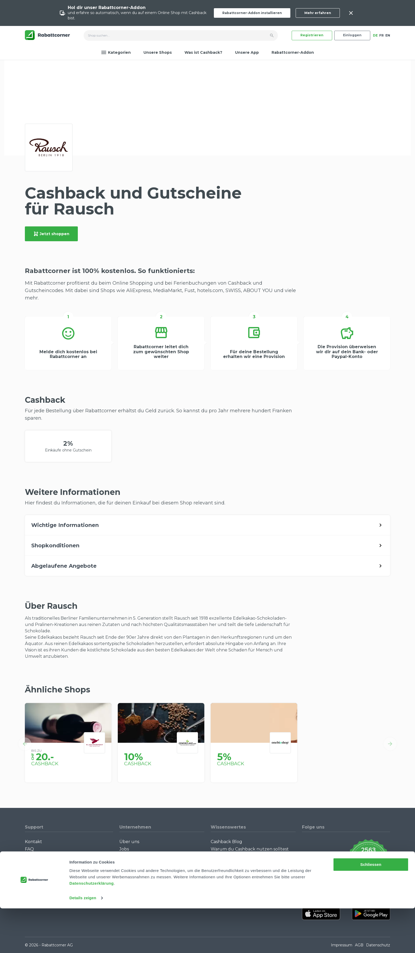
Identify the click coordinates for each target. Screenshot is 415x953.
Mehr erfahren (317, 13)
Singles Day (223, 856)
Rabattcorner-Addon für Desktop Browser (60, 874)
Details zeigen (82, 942)
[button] (25, 743)
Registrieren (311, 35)
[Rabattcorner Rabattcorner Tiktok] (319, 861)
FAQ (29, 849)
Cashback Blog (226, 841)
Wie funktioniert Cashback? (54, 864)
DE (375, 35)
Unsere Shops (157, 52)
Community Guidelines (49, 856)
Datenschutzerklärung (91, 928)
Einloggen (352, 35)
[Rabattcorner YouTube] (305, 861)
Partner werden (136, 856)
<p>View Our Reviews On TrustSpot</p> (368, 861)
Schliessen (370, 909)
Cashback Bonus (228, 871)
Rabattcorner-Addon (293, 52)
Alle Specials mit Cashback (238, 879)
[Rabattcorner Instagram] (312, 861)
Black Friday (224, 864)
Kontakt (33, 841)
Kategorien (116, 52)
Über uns (129, 841)
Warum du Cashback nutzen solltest (250, 849)
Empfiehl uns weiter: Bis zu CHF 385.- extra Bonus (250, 889)
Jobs (124, 849)
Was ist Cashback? (203, 52)
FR (381, 35)
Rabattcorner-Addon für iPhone (59, 884)
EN (387, 35)
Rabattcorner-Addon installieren (252, 13)
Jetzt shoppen (51, 233)
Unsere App (247, 52)
